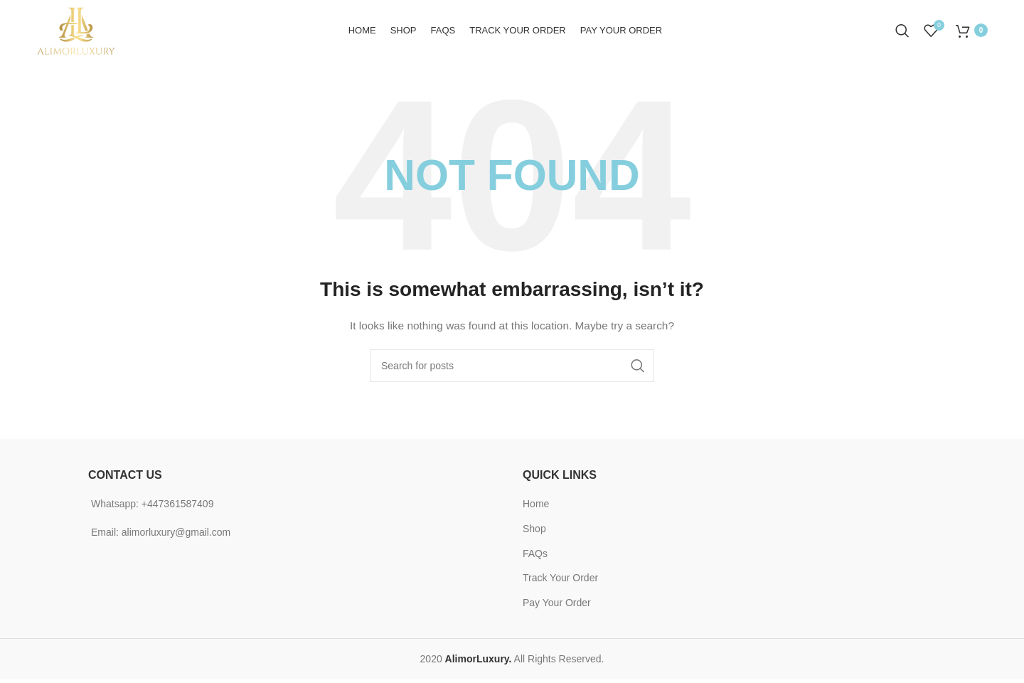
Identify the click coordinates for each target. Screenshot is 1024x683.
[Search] (902, 32)
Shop (534, 532)
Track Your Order (560, 581)
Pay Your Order (557, 606)
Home (536, 507)
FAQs (535, 556)
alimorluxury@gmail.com (176, 535)
